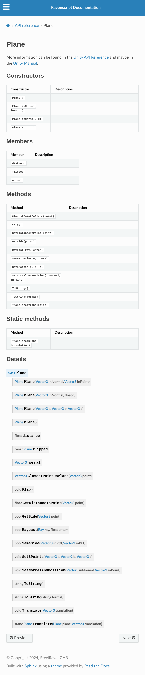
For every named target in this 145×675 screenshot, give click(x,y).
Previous (19, 638)
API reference (27, 26)
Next (128, 638)
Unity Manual (25, 63)
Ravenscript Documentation (76, 8)
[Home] (8, 25)
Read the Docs (97, 666)
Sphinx (31, 666)
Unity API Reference (91, 57)
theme (56, 666)
